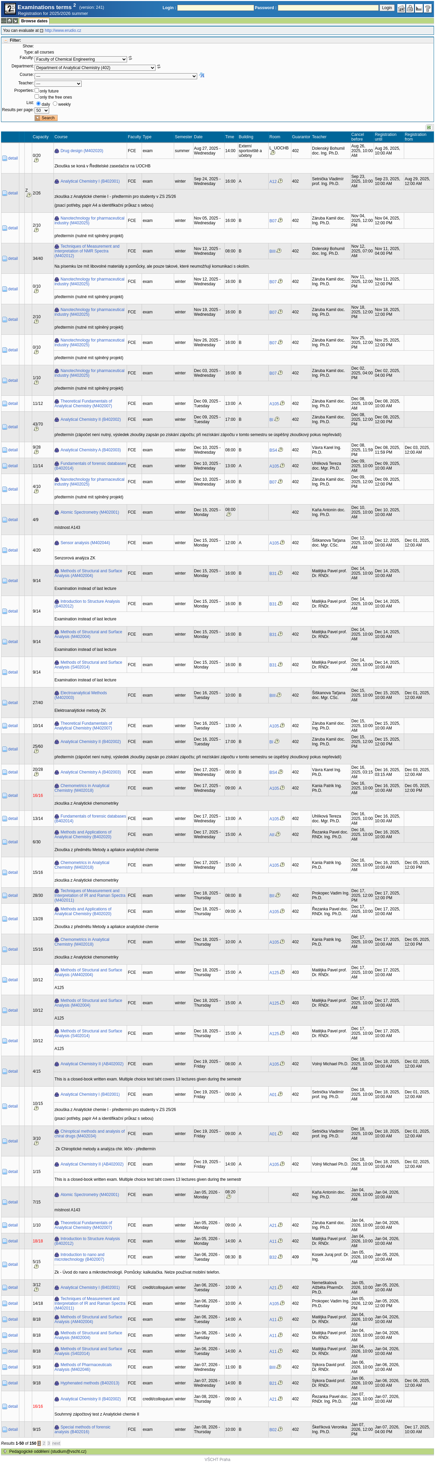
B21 (272, 1383)
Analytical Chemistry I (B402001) (90, 181)
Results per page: (18, 109)
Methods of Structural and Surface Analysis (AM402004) (88, 573)
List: (30, 102)
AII (271, 834)
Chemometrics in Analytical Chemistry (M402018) (82, 788)
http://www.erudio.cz (63, 30)
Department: (23, 66)
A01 (272, 1094)
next (56, 1443)
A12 (272, 181)
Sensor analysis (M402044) (85, 542)
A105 (274, 403)
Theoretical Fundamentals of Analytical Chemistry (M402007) (83, 403)
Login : (169, 7)
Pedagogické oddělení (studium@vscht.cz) (47, 1451)
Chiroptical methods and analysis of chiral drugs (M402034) (90, 1133)
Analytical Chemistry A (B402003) (91, 450)
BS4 (273, 450)
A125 (274, 972)
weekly (64, 104)
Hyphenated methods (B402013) (90, 1383)
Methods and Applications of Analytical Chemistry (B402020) (83, 834)
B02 (272, 1429)
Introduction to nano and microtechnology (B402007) (79, 1257)
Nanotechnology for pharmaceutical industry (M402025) (90, 220)
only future (49, 91)
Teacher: (26, 83)
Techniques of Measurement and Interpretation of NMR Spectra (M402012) (87, 251)
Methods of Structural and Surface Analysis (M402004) (88, 634)
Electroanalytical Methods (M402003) (81, 695)
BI (271, 419)
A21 (272, 1225)
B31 (272, 573)
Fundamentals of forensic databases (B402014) (90, 466)
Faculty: (27, 57)
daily (46, 104)
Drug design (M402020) (82, 150)
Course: (27, 74)
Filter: (15, 40)
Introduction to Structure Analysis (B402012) (87, 604)
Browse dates (34, 21)
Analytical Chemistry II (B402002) (91, 419)
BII (271, 895)
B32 (272, 1257)
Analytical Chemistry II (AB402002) (92, 1064)
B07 (272, 221)
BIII (272, 251)
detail (13, 158)
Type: (29, 52)
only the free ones (56, 97)
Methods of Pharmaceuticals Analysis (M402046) (83, 1367)
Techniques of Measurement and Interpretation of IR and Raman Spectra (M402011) (90, 895)
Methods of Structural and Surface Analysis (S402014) (88, 665)
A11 (272, 1241)
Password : (265, 7)
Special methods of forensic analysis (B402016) (82, 1429)
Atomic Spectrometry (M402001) (90, 512)
